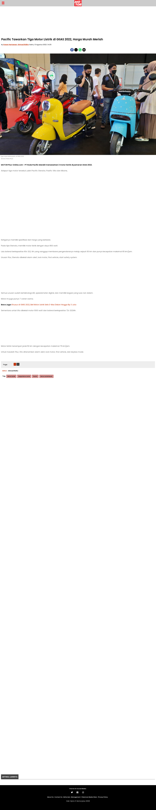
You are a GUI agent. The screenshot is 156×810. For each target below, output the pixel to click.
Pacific (35, 376)
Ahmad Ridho (23, 44)
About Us (50, 797)
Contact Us (58, 797)
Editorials (66, 797)
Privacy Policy (103, 797)
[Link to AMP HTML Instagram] (83, 793)
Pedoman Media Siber (89, 797)
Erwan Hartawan (10, 44)
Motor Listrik (11, 376)
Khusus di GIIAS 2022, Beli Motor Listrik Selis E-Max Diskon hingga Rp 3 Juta (44, 304)
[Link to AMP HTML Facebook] (78, 793)
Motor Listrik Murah (46, 376)
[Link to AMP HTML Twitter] (72, 793)
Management (76, 797)
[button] (72, 49)
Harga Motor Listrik (24, 376)
